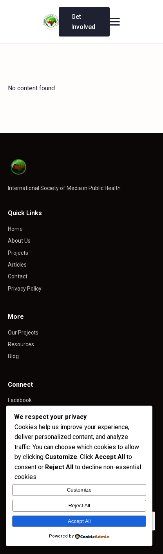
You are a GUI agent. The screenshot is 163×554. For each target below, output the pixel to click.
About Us (19, 241)
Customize (79, 490)
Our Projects (23, 332)
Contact (17, 276)
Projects (18, 253)
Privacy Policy (25, 288)
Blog (13, 356)
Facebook (20, 400)
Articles (17, 264)
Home (15, 229)
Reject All (79, 505)
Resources (21, 344)
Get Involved (83, 22)
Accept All (79, 521)
